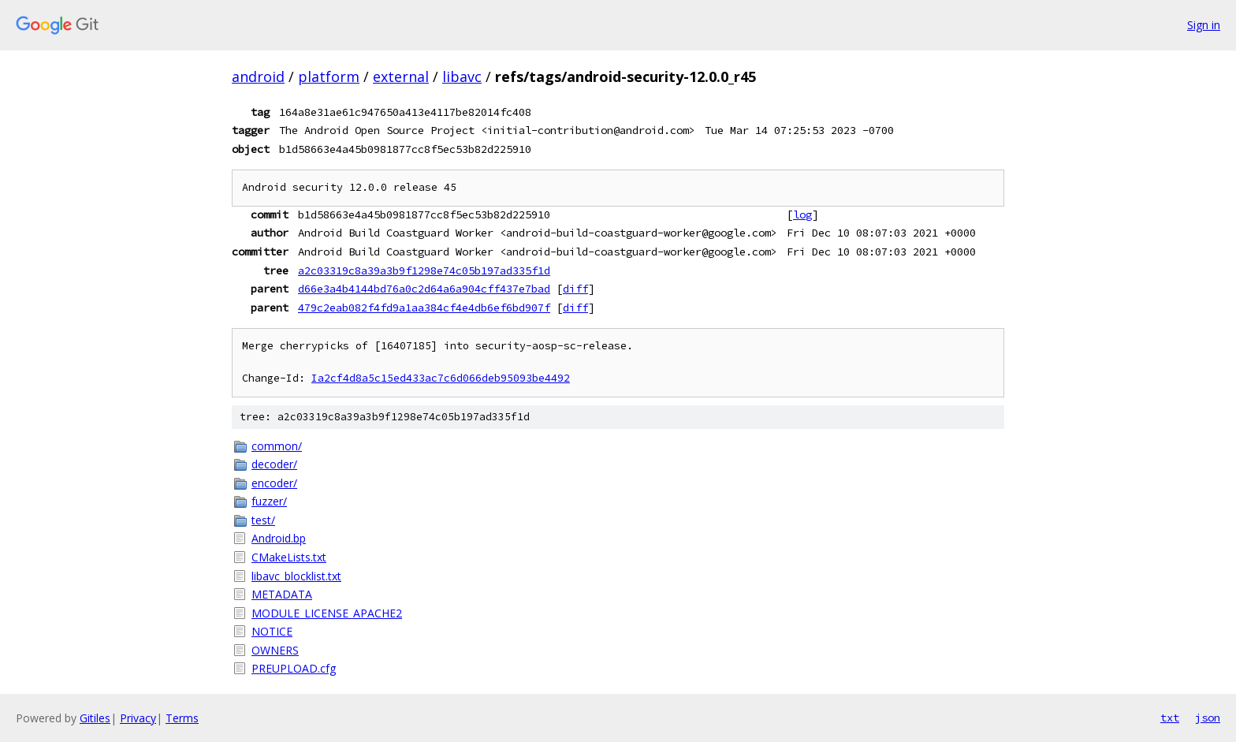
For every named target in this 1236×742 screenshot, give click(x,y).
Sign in (1203, 24)
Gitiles (95, 717)
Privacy (138, 717)
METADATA (281, 594)
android (258, 76)
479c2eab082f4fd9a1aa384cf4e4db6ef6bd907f (424, 307)
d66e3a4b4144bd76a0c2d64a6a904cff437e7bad (424, 289)
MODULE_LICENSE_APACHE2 (326, 613)
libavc (462, 76)
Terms (182, 717)
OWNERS (275, 650)
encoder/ (274, 482)
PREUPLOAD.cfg (293, 668)
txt (1169, 717)
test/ (263, 520)
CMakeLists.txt (288, 557)
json (1207, 717)
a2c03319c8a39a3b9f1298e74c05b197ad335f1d (424, 270)
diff (575, 289)
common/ (276, 445)
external (401, 76)
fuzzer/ (269, 501)
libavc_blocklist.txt (296, 576)
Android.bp (278, 538)
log (802, 214)
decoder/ (274, 464)
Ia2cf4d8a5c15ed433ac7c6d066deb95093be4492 (440, 378)
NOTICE (271, 631)
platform (328, 76)
